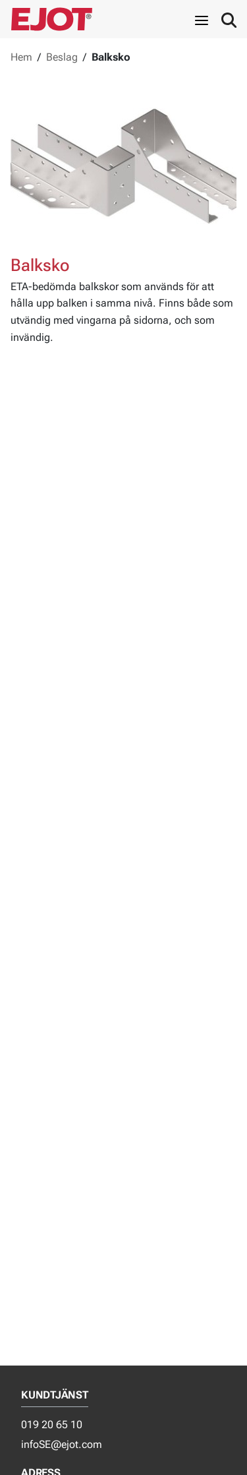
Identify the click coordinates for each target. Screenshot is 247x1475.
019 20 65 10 (51, 1424)
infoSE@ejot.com (61, 1444)
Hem (21, 57)
